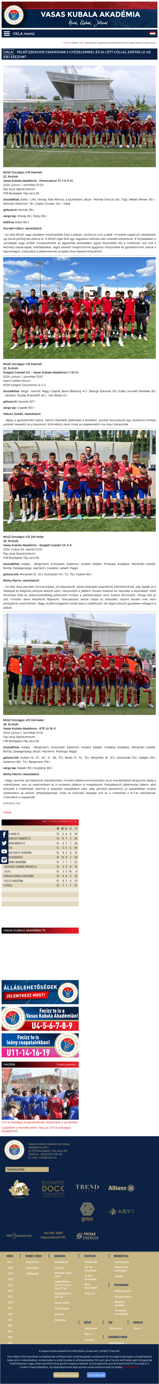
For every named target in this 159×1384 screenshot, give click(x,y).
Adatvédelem (131, 1366)
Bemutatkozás (61, 1262)
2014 (10, 1337)
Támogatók (16, 1169)
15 (55, 821)
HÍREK (10, 1256)
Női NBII (63, 821)
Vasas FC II (90, 1293)
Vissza (7, 812)
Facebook (89, 1340)
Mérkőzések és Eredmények (121, 1268)
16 (53, 821)
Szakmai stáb (91, 1262)
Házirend (59, 1314)
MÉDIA (87, 1322)
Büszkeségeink (62, 1308)
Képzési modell (62, 1302)
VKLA (8, 52)
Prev (7, 876)
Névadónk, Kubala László (63, 1274)
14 (58, 821)
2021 (10, 1296)
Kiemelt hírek (32, 1262)
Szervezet (59, 1267)
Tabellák (119, 1276)
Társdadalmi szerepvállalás (121, 1312)
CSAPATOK (89, 1256)
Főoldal (66, 43)
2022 (10, 1290)
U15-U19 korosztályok (90, 1268)
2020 (10, 1302)
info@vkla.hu (48, 1157)
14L (75, 821)
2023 (10, 1285)
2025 (10, 1273)
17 (50, 821)
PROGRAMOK (121, 1285)
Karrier (137, 1328)
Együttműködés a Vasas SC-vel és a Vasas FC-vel (63, 1285)
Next (73, 876)
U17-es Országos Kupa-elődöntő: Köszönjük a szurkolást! (40, 1122)
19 (48, 821)
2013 (10, 1343)
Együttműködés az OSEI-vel (63, 1295)
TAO (110, 1322)
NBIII (44, 821)
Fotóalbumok (91, 1328)
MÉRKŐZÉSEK (121, 1256)
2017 (10, 1319)
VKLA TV (88, 1334)
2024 (81, 43)
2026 (10, 1267)
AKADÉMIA (59, 1256)
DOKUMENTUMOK (117, 1337)
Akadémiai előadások (120, 1303)
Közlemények (32, 1267)
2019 (10, 1308)
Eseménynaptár (122, 1262)
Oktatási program (123, 1290)
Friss (10, 1262)
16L (72, 821)
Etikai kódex (60, 1320)
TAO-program (115, 1328)
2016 (10, 1325)
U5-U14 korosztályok (90, 1277)
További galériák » (66, 1064)
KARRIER (138, 1322)
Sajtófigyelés (32, 1273)
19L (69, 821)
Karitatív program (123, 1296)
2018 (10, 1314)
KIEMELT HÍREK (34, 1256)
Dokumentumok (116, 1343)
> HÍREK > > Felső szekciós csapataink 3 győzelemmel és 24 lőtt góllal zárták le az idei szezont (109, 43)
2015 (10, 1331)
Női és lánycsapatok (91, 1285)
